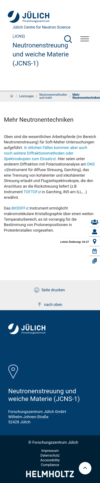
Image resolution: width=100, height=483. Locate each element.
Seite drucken (49, 290)
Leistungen (26, 96)
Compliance (50, 465)
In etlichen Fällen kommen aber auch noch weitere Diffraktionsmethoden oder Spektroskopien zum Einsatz (45, 153)
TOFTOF (31, 192)
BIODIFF (18, 208)
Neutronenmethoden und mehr (53, 96)
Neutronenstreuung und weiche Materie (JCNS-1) (41, 54)
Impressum (50, 451)
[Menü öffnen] (84, 39)
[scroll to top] (85, 468)
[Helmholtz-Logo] (50, 476)
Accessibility (50, 460)
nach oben (49, 304)
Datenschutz (50, 455)
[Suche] (68, 39)
